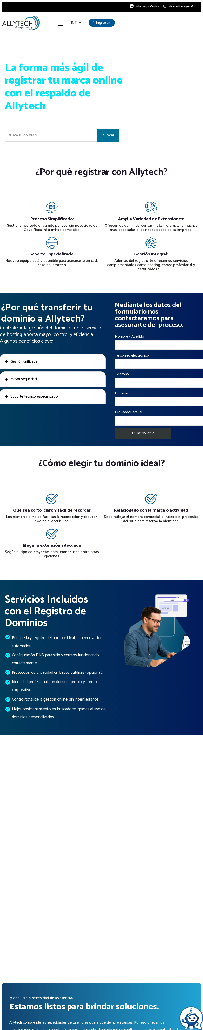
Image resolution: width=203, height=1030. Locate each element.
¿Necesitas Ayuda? (180, 7)
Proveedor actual (159, 418)
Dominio (159, 399)
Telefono (159, 380)
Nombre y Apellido (159, 342)
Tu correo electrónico (159, 361)
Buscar (107, 136)
